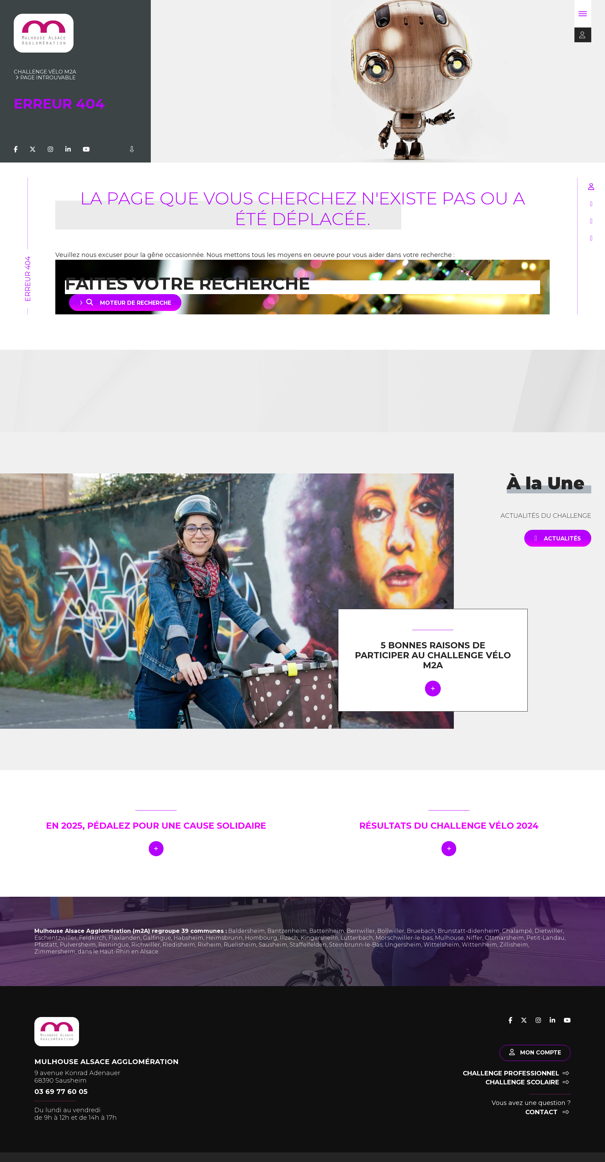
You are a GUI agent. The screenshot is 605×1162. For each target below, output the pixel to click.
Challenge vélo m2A (45, 71)
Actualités (558, 538)
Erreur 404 (28, 279)
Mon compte (533, 1056)
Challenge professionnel (516, 1077)
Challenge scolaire (527, 1086)
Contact (547, 1116)
